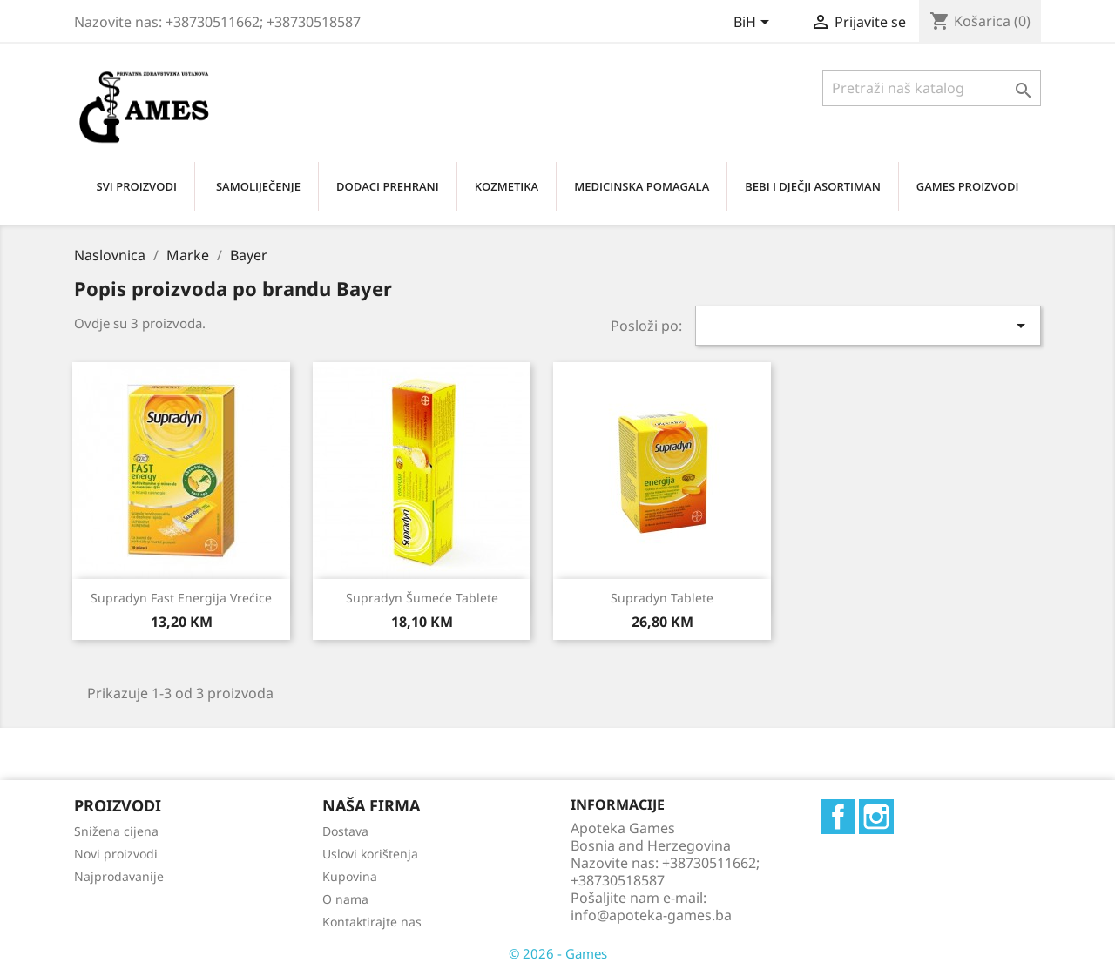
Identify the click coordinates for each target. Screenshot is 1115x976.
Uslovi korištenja (370, 853)
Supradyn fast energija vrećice (181, 597)
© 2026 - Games (558, 953)
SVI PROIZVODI (137, 186)
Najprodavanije (119, 876)
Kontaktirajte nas (372, 921)
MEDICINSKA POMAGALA (641, 186)
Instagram (876, 816)
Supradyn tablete (662, 597)
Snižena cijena (116, 831)
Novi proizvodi (116, 853)
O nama (345, 899)
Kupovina (349, 876)
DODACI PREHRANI (387, 186)
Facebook (838, 816)
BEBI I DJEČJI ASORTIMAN (813, 186)
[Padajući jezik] (754, 23)
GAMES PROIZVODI (967, 186)
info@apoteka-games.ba (651, 915)
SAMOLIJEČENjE (258, 186)
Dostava (345, 831)
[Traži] (931, 88)
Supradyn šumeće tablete (422, 597)
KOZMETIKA (506, 186)
